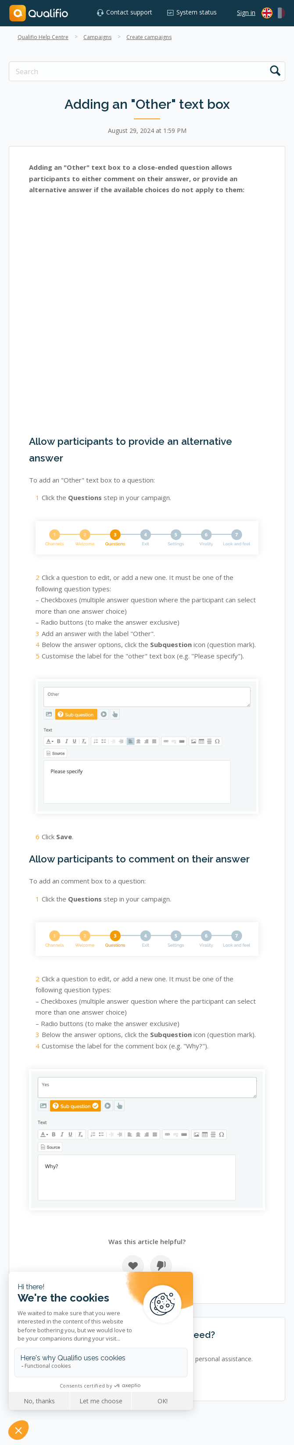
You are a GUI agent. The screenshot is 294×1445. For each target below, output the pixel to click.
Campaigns (97, 37)
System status (196, 12)
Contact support (129, 12)
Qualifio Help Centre (43, 37)
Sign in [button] (246, 12)
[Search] (147, 71)
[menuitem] (279, 12)
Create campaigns (149, 37)
